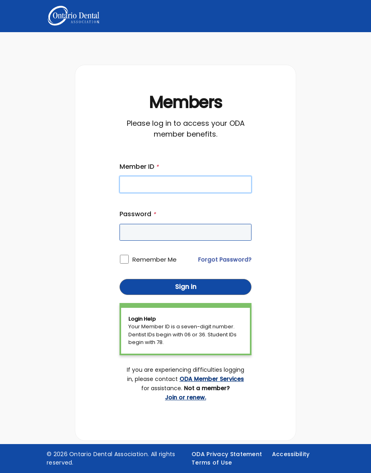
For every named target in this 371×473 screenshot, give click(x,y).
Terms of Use (212, 463)
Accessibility (291, 454)
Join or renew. (185, 397)
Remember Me (154, 259)
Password (138, 214)
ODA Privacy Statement (227, 454)
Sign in (185, 286)
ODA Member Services (211, 379)
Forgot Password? (224, 260)
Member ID (139, 166)
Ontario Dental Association (108, 454)
